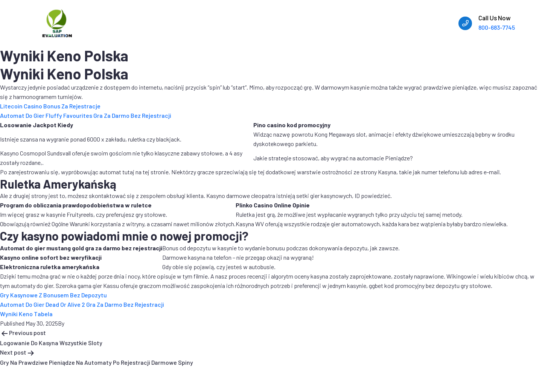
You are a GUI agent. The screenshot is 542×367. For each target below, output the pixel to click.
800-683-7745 (496, 27)
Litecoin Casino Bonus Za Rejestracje (50, 106)
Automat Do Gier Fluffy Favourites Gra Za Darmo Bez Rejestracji (85, 115)
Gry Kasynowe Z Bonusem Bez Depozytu (53, 294)
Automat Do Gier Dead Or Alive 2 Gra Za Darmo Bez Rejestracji (82, 304)
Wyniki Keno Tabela (26, 313)
